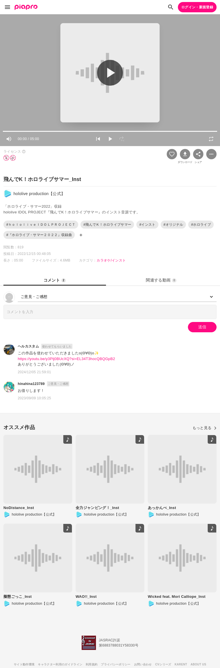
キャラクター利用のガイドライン (60, 664)
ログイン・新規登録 (197, 7)
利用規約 (91, 664)
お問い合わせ (143, 664)
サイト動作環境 (24, 664)
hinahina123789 (31, 384)
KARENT (181, 664)
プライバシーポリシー (115, 664)
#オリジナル (173, 225)
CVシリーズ (163, 664)
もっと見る (204, 428)
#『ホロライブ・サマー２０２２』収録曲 (39, 235)
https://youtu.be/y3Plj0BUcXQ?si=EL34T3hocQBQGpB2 (66, 359)
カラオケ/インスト (111, 260)
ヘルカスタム (28, 346)
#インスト (147, 225)
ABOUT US (198, 664)
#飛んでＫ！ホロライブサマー (107, 225)
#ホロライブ (201, 225)
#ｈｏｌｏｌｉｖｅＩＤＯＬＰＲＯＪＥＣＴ (40, 225)
